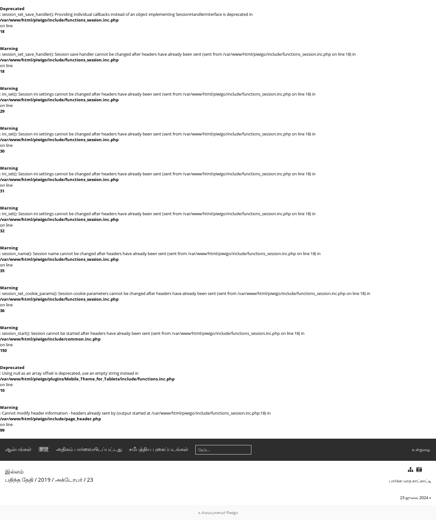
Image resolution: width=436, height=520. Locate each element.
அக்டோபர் (69, 479)
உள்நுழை (421, 449)
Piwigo (232, 512)
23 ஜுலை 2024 (414, 497)
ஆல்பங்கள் (18, 449)
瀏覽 (44, 449)
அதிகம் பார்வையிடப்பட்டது (89, 449)
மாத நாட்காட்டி (417, 481)
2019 (44, 479)
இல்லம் (14, 471)
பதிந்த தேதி (19, 479)
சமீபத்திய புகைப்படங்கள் (158, 449)
